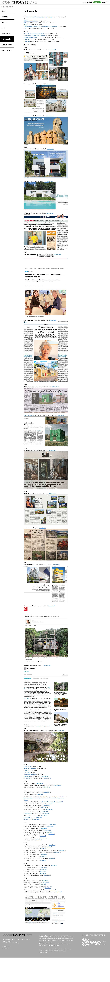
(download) (52, 49)
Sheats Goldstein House (54, 796)
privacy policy (6, 45)
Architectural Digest (30, 768)
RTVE (25, 24)
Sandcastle (43, 796)
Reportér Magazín (29, 415)
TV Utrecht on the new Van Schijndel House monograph (41, 26)
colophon (5, 22)
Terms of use (6, 948)
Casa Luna (27, 39)
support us (97, 2)
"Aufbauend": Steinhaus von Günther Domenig (38, 17)
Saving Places (28, 776)
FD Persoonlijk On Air (30, 37)
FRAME (26, 770)
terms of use (6, 50)
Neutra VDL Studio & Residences (49, 798)
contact (4, 17)
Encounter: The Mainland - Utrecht (34, 35)
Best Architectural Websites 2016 (52, 802)
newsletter (5, 33)
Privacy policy (6, 946)
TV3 (25, 23)
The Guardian (28, 813)
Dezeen (26, 819)
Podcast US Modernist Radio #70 (34, 33)
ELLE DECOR (28, 766)
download (47, 792)
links (3, 28)
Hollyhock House (33, 798)
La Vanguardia (28, 778)
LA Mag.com (27, 817)
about (3, 11)
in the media (6, 39)
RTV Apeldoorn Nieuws (31, 21)
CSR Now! (27, 772)
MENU (104, 2)
